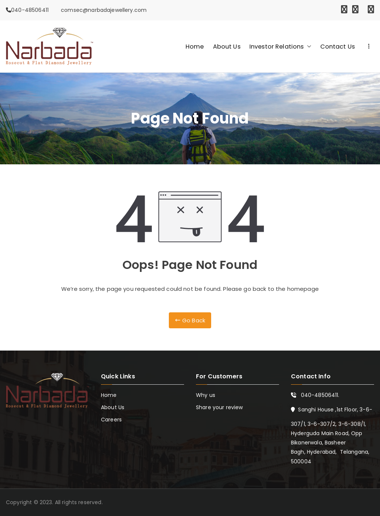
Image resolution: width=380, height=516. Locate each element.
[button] (307, 46)
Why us (205, 395)
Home (195, 46)
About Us (226, 46)
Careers (111, 419)
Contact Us (337, 46)
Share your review (219, 407)
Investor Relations (280, 46)
